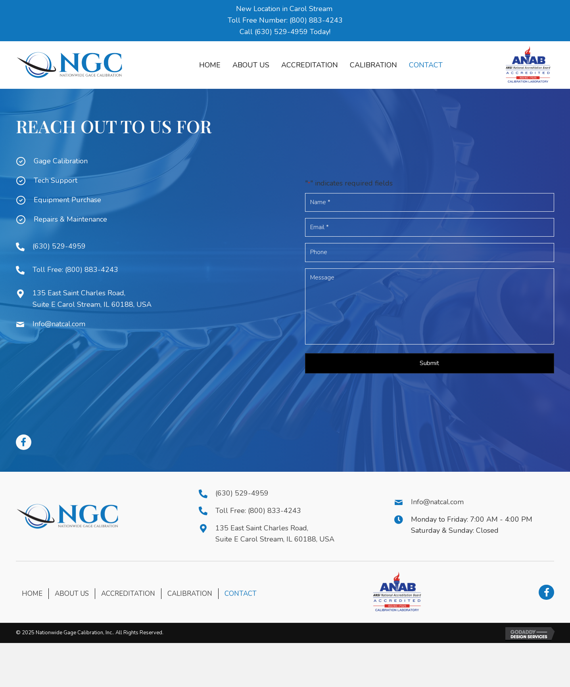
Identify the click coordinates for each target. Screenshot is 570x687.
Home (32, 593)
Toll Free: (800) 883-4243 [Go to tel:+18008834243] (75, 269)
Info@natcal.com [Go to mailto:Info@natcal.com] (59, 324)
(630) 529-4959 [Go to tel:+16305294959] (59, 246)
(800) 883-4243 (316, 20)
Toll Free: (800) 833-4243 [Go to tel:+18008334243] (258, 510)
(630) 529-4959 (281, 31)
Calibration (189, 593)
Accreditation (128, 593)
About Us (72, 593)
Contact (241, 593)
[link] (209, 65)
